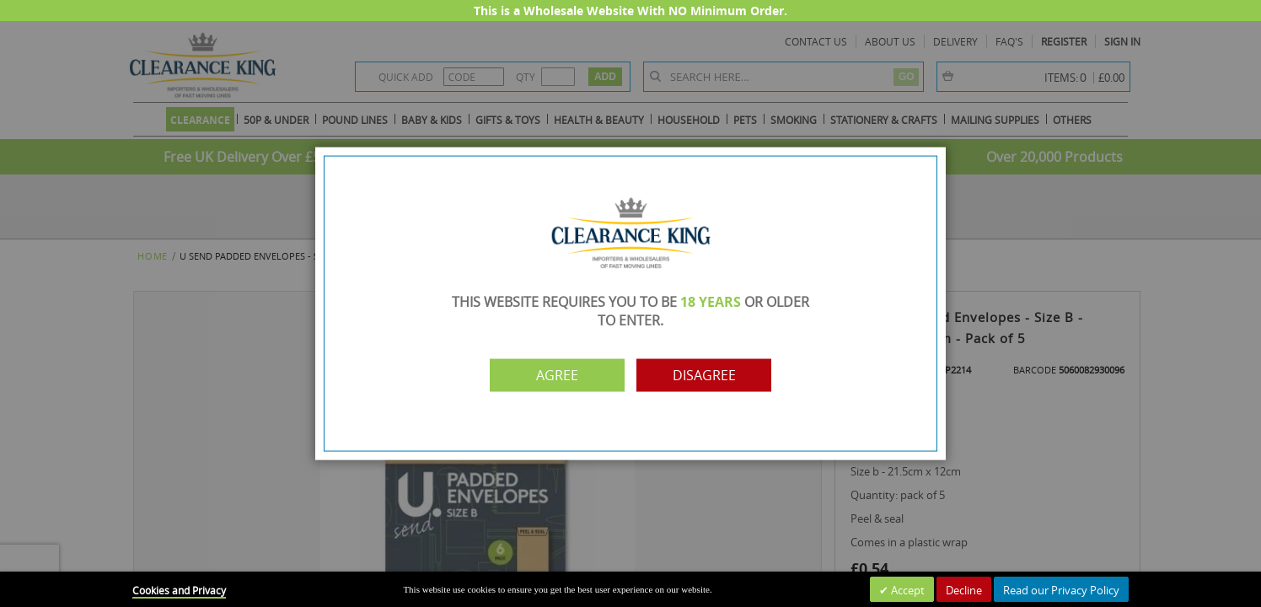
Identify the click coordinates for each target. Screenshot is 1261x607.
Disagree (704, 375)
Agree (557, 375)
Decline (964, 590)
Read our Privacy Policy (1061, 590)
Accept (906, 590)
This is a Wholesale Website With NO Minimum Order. (630, 11)
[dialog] (630, 303)
